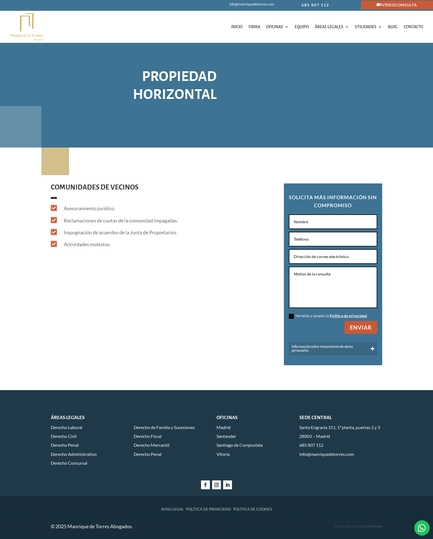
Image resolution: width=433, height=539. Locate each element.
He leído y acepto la (328, 316)
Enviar (361, 327)
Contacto (413, 27)
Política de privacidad (348, 315)
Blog (393, 27)
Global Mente (370, 526)
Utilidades (365, 27)
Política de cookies (252, 509)
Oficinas (274, 27)
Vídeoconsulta (399, 4)
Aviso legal (172, 509)
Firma (254, 27)
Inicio (236, 27)
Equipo (302, 27)
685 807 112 (315, 4)
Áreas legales (329, 27)
